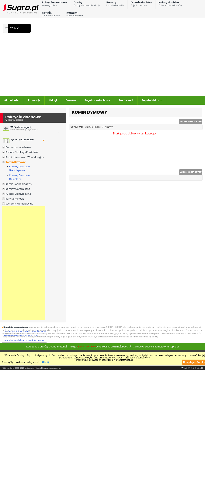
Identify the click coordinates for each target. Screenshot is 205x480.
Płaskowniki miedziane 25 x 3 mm (21, 335)
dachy (52, 346)
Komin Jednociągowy (18, 184)
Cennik (51, 15)
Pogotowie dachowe (97, 100)
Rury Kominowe (14, 199)
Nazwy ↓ (110, 127)
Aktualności (11, 100)
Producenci (126, 100)
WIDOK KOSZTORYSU (191, 121)
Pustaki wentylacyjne (18, 194)
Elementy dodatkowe (18, 147)
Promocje (34, 100)
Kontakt (74, 15)
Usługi (53, 100)
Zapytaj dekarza (152, 100)
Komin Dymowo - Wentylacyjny (24, 157)
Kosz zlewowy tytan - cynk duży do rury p (25, 340)
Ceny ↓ (89, 127)
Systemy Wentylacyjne (19, 203)
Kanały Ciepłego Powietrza (21, 152)
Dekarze (71, 100)
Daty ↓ (99, 127)
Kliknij (45, 362)
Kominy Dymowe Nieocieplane (19, 168)
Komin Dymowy (15, 162)
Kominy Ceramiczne (17, 189)
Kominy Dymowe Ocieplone (19, 177)
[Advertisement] (97, 67)
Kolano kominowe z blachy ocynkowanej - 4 (25, 331)
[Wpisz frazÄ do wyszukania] (5, 28)
